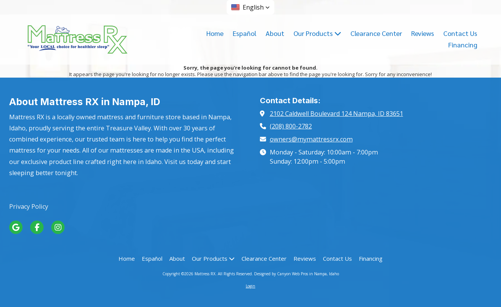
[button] (250, 7)
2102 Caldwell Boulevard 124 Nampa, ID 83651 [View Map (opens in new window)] (336, 113)
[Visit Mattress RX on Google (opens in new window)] (16, 227)
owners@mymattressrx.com (311, 139)
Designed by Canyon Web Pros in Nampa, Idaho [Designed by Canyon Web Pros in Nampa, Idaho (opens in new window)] (296, 273)
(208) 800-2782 (291, 126)
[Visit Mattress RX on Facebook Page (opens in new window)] (37, 227)
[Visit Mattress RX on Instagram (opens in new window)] (58, 227)
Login (250, 286)
